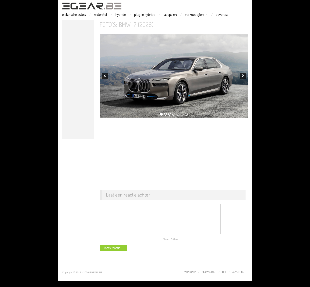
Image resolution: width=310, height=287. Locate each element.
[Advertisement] (78, 79)
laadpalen (170, 14)
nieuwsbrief (209, 278)
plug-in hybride (144, 14)
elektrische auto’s (74, 14)
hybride (120, 14)
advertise (222, 14)
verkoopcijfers (194, 14)
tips (224, 278)
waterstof (100, 14)
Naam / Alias (170, 245)
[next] (243, 76)
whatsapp (190, 278)
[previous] (105, 76)
